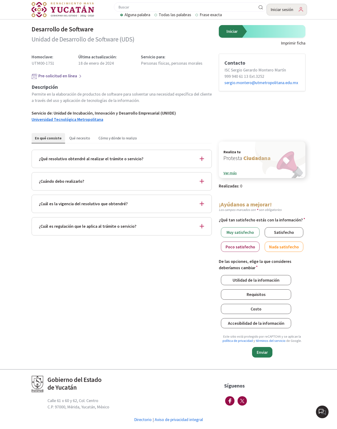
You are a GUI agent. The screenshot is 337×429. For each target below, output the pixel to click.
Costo (256, 309)
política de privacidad (238, 341)
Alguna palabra (137, 15)
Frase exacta (211, 15)
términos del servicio (271, 341)
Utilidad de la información (256, 280)
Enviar (262, 352)
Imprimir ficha (293, 43)
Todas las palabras (175, 15)
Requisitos (256, 294)
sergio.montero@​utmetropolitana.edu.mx (261, 82)
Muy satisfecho (240, 232)
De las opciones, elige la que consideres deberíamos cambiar (255, 264)
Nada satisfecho (284, 247)
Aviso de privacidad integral (179, 419)
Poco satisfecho (240, 247)
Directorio (143, 419)
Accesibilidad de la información (256, 323)
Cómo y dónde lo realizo (118, 138)
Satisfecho (284, 232)
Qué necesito (79, 138)
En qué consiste (48, 138)
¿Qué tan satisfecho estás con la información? (261, 220)
